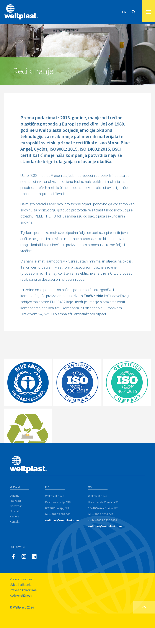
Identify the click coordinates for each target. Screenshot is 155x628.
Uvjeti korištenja (20, 599)
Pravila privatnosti (22, 594)
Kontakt (15, 536)
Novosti (15, 525)
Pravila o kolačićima (23, 604)
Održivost (16, 520)
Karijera (14, 531)
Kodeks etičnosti (21, 610)
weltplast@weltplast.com (62, 534)
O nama (14, 510)
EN (124, 12)
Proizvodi (15, 515)
